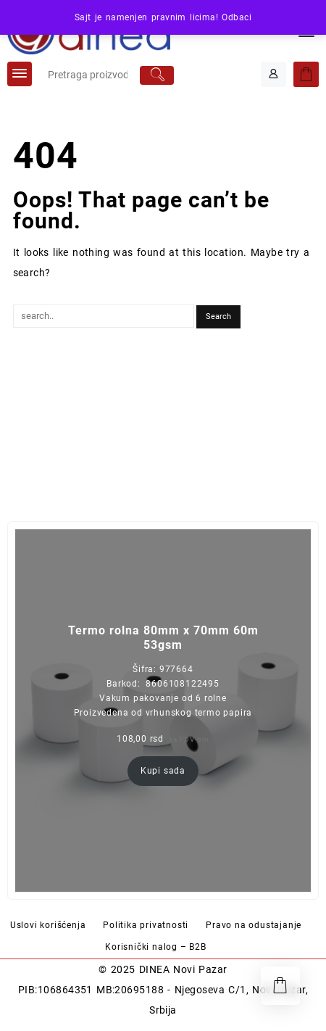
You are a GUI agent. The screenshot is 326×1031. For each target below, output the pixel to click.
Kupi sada (163, 771)
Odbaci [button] (236, 17)
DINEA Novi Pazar (183, 969)
